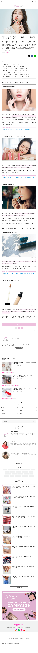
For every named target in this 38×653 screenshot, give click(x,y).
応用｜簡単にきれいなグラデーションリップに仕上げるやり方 (15, 70)
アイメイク (3, 410)
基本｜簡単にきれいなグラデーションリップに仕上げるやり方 (15, 68)
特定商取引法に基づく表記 (25, 627)
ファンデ (12, 475)
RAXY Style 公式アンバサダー (7, 398)
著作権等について (22, 638)
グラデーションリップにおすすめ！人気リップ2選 (12, 72)
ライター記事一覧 (19, 347)
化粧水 (31, 473)
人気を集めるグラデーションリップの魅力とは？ (12, 64)
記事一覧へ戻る (19, 353)
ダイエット (18, 475)
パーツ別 (26, 473)
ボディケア (22, 410)
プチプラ (20, 473)
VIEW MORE (19, 463)
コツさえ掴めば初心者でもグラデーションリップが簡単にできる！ (16, 76)
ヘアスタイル (8, 473)
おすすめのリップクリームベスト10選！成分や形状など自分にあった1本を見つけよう (19, 274)
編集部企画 (16, 469)
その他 (21, 417)
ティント (16, 385)
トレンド (18, 471)
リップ (7, 52)
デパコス (6, 475)
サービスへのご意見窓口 (16, 627)
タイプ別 (31, 475)
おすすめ (7, 372)
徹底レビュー (7, 385)
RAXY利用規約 (9, 627)
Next (34, 330)
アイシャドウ (12, 471)
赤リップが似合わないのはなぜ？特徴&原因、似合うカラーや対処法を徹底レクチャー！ (19, 178)
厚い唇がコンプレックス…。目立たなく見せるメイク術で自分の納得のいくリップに (19, 130)
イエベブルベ (14, 473)
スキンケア (3, 407)
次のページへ (19, 324)
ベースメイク (8, 50)
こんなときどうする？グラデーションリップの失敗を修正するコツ (16, 74)
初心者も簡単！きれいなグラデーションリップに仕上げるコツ (15, 66)
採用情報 (27, 638)
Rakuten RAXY (6, 2)
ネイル (21, 413)
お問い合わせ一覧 (10, 643)
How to (3, 52)
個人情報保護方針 (15, 638)
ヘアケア (3, 413)
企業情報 (10, 638)
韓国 (3, 385)
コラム (2, 417)
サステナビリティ (16, 643)
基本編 (33, 469)
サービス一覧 (4, 643)
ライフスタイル (24, 475)
